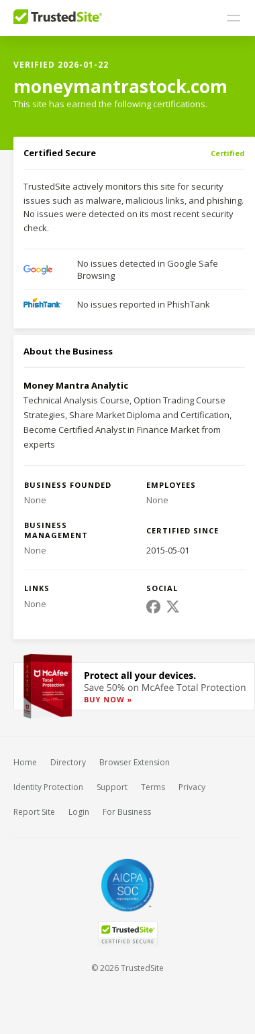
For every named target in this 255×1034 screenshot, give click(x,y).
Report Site (34, 812)
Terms (153, 787)
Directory (68, 762)
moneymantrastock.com (120, 86)
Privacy (191, 787)
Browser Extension (134, 762)
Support (112, 787)
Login (78, 812)
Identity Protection (48, 787)
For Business (127, 812)
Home (25, 762)
